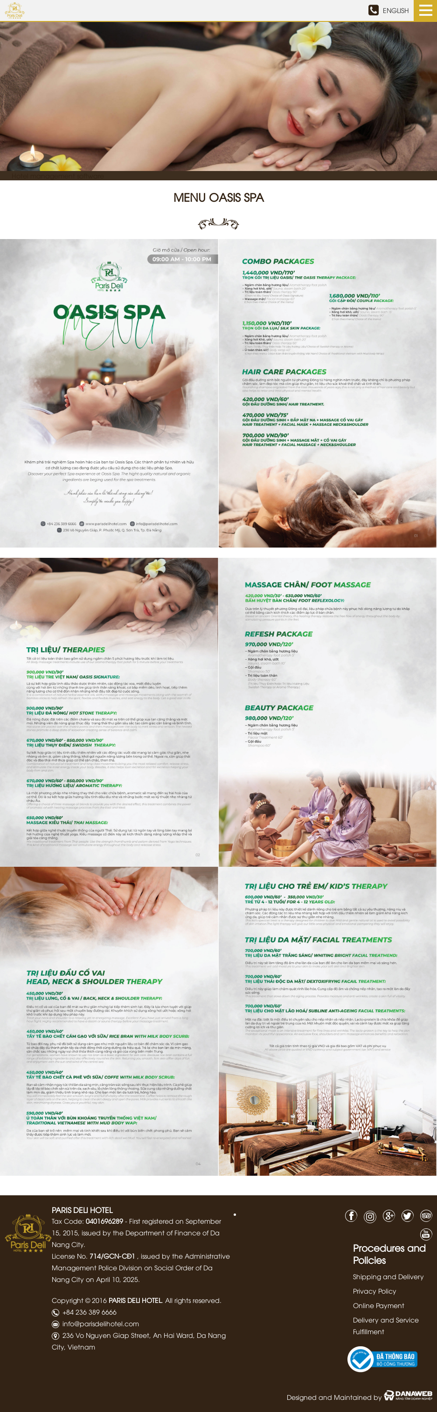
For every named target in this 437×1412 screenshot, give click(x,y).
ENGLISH (396, 10)
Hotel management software (58, 175)
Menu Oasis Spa (218, 196)
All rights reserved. (193, 1299)
